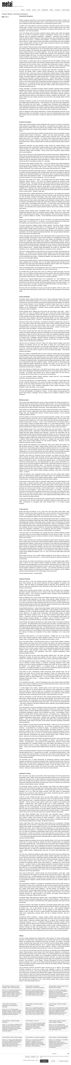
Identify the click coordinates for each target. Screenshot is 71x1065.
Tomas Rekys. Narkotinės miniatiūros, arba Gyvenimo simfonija (9, 1005)
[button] (68, 1053)
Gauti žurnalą (65, 10)
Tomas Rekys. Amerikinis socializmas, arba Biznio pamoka (35, 986)
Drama (34, 10)
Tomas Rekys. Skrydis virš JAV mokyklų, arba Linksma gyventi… (11, 986)
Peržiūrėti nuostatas (63, 1061)
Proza (22, 10)
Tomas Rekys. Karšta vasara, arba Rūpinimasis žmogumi (58, 986)
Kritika (51, 10)
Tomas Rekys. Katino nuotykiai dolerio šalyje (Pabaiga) (57, 1021)
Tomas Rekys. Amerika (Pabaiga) (58, 1037)
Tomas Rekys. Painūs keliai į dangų (12, 1037)
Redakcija (33, 1056)
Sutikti (44, 1061)
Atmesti (53, 1061)
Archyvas (57, 10)
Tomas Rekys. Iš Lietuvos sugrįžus (35, 1037)
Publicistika (45, 10)
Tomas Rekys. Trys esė (32, 1020)
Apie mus (27, 1056)
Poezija (28, 10)
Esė (39, 10)
